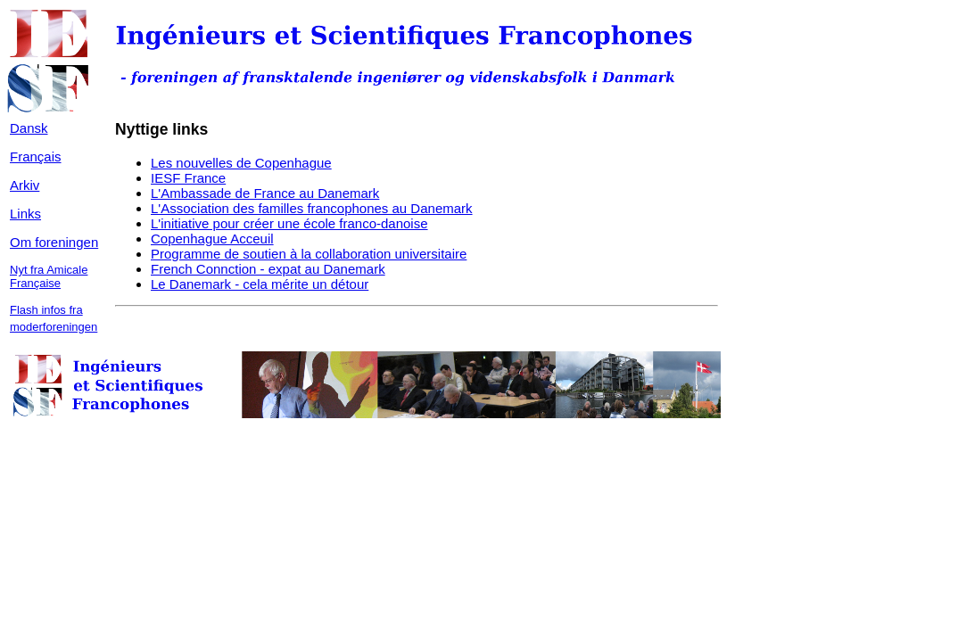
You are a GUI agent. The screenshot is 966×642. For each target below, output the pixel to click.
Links (25, 213)
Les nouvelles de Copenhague (241, 162)
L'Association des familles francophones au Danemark (312, 208)
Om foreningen (54, 242)
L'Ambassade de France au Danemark (265, 193)
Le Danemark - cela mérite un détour (259, 284)
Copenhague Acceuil (212, 238)
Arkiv (24, 185)
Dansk (29, 128)
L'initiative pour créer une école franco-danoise (289, 223)
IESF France (188, 177)
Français (36, 156)
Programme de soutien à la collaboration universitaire (308, 253)
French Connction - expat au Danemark (268, 268)
